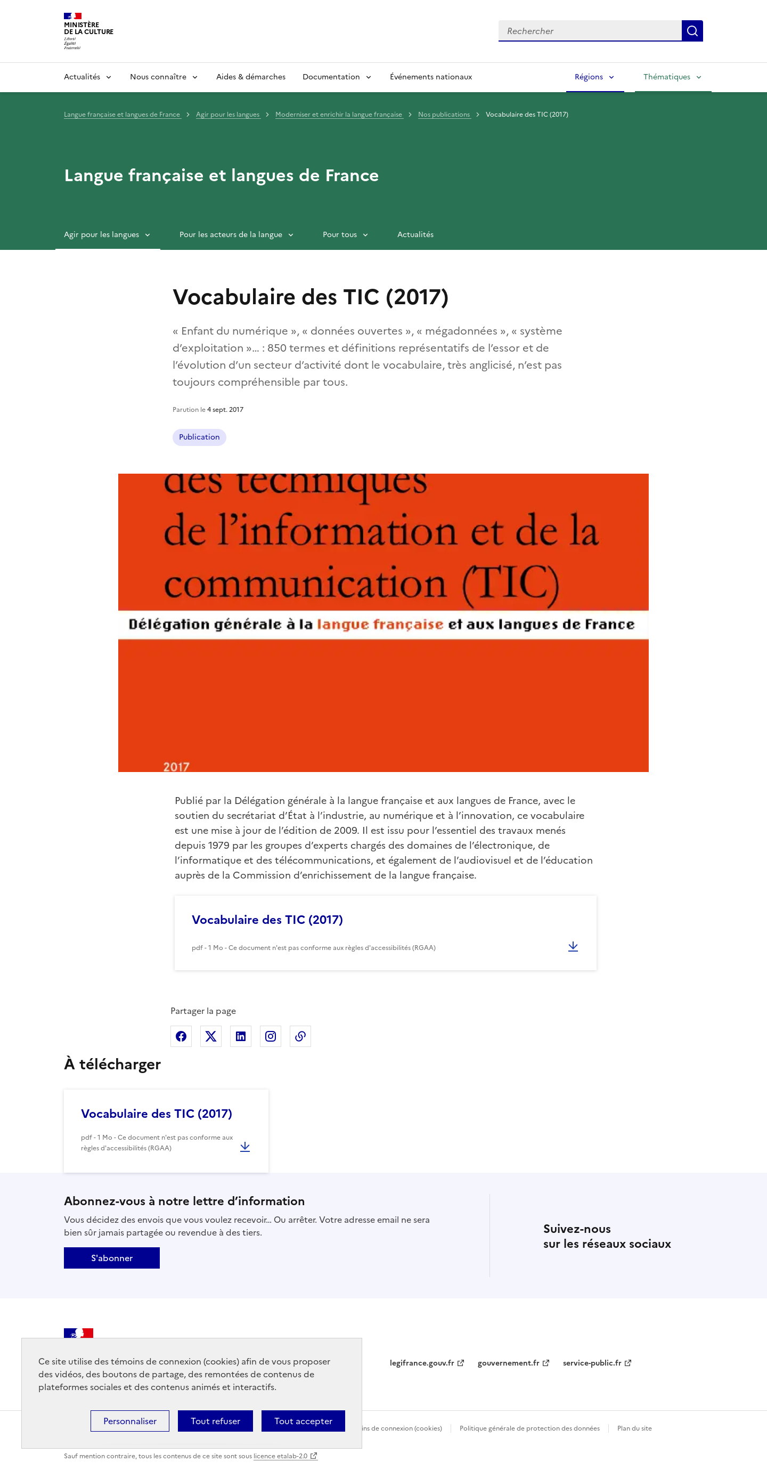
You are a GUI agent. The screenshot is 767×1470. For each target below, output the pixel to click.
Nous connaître (158, 77)
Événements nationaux (431, 77)
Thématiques (666, 77)
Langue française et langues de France (123, 114)
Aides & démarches (250, 77)
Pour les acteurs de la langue (230, 234)
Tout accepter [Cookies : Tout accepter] (303, 1421)
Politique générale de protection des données (530, 1428)
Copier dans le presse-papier (300, 1036)
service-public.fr (592, 1363)
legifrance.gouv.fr (422, 1363)
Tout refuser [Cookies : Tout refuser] (215, 1421)
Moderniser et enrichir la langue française (339, 114)
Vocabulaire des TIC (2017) (267, 920)
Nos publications (444, 114)
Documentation (331, 77)
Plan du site (634, 1428)
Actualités (82, 77)
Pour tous (340, 234)
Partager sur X (211, 1036)
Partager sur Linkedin (240, 1036)
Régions (589, 77)
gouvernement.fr (509, 1363)
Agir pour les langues (228, 114)
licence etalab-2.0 (280, 1456)
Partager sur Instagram (270, 1036)
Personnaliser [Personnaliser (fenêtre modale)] (130, 1421)
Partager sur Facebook (181, 1036)
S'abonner (112, 1258)
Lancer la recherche (692, 31)
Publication (199, 437)
